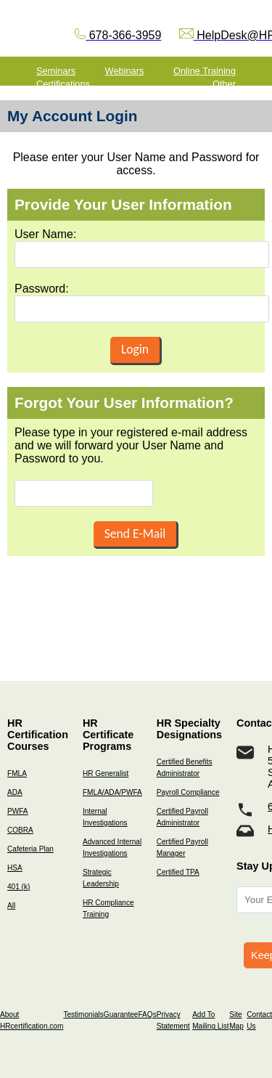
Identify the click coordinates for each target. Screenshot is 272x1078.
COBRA (20, 830)
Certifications (63, 83)
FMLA (17, 773)
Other (224, 83)
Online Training (204, 70)
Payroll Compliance (188, 792)
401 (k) (18, 887)
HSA (14, 868)
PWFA (17, 811)
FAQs (147, 1014)
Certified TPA (178, 872)
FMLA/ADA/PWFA (112, 792)
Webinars (124, 70)
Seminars (55, 70)
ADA (14, 792)
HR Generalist (105, 773)
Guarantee (121, 1014)
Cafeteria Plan (30, 849)
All (11, 906)
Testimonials (83, 1014)
